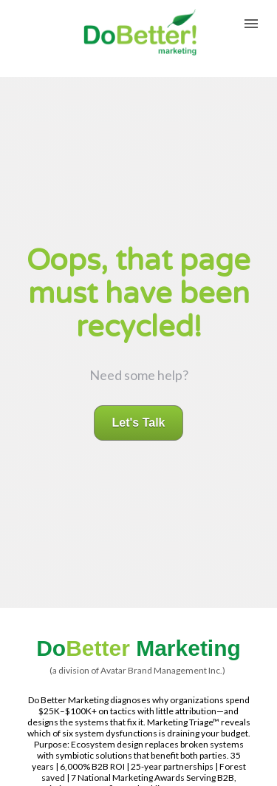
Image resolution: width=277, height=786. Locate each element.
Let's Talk (138, 405)
